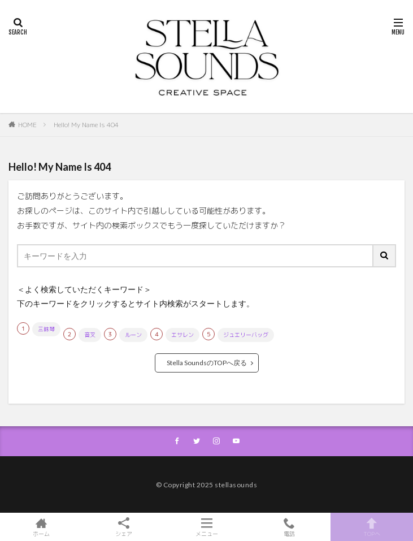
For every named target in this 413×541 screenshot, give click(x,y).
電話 (289, 526)
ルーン (133, 335)
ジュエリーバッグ (245, 335)
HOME (27, 124)
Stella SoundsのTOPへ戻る (207, 362)
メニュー (206, 526)
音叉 (89, 335)
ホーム (41, 526)
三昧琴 (46, 329)
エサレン (182, 335)
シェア (123, 527)
